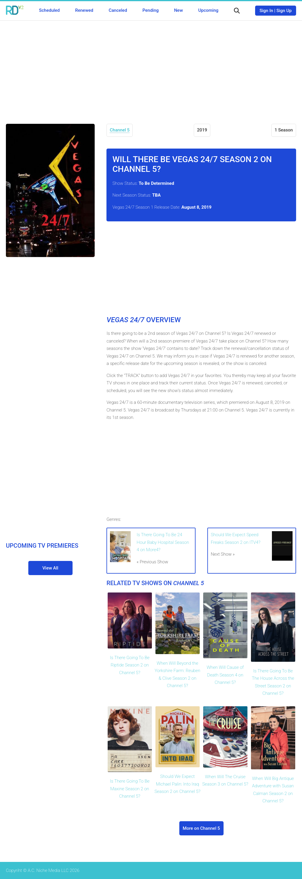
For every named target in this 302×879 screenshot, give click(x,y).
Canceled (118, 10)
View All (50, 568)
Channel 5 (119, 130)
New (178, 10)
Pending (150, 10)
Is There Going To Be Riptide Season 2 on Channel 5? (130, 665)
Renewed (84, 10)
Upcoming (208, 10)
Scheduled (49, 10)
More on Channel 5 (201, 828)
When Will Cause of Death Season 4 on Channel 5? (225, 675)
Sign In (266, 10)
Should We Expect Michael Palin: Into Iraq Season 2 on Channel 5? (178, 784)
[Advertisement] (151, 68)
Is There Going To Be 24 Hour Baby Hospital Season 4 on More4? (163, 542)
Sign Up (284, 10)
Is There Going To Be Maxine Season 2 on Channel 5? (130, 788)
